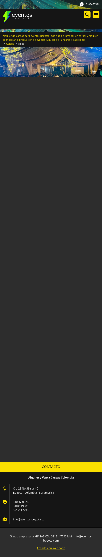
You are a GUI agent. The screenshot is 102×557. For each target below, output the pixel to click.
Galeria (10, 43)
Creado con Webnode (51, 548)
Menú (96, 14)
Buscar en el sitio (87, 14)
